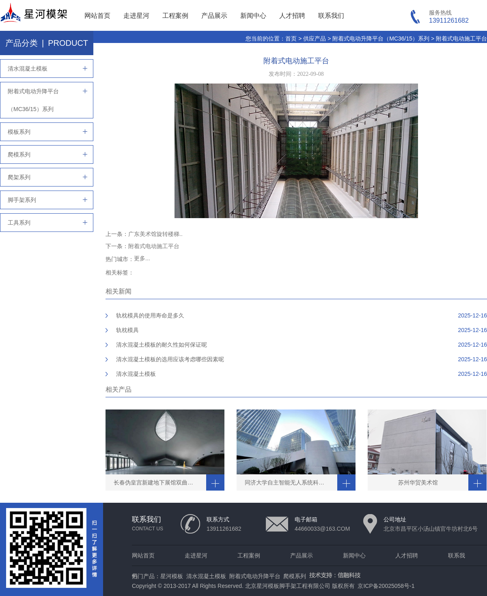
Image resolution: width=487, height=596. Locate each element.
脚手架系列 (22, 200)
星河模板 (171, 576)
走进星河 (136, 15)
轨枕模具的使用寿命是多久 (150, 315)
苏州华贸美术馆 (418, 482)
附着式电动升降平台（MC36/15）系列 (380, 38)
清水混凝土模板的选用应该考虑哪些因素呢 (170, 359)
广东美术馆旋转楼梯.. (155, 234)
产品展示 (214, 15)
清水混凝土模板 (27, 68)
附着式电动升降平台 (254, 576)
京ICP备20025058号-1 (386, 586)
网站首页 (97, 15)
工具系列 (19, 222)
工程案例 (175, 15)
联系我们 (331, 15)
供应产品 (314, 38)
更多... (142, 258)
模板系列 (19, 132)
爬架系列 (19, 177)
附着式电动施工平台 (461, 38)
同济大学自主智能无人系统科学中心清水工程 (291, 482)
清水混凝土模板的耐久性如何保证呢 (161, 344)
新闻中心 (253, 15)
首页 (291, 38)
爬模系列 (19, 154)
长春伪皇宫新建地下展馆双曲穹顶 (156, 482)
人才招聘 (292, 15)
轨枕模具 (127, 330)
